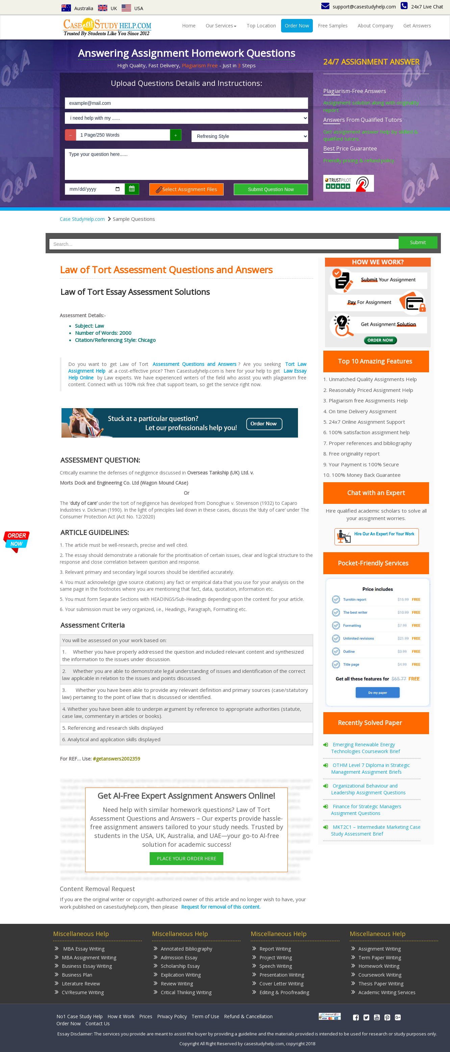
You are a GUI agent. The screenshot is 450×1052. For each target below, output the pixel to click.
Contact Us (97, 1023)
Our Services (221, 25)
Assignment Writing (376, 948)
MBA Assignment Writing (85, 957)
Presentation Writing (278, 974)
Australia (77, 8)
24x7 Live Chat (422, 6)
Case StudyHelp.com (82, 219)
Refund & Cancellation (248, 1016)
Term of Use (205, 1016)
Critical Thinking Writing (182, 992)
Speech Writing (272, 965)
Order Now (297, 25)
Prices (145, 1016)
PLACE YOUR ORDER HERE (186, 858)
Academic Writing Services (383, 992)
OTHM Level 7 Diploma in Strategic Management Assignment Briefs (370, 768)
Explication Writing (177, 974)
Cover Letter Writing (277, 983)
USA (133, 8)
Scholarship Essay (177, 965)
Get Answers (417, 25)
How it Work (120, 1016)
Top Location (261, 25)
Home (189, 25)
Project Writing (272, 957)
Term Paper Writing (376, 957)
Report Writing (271, 948)
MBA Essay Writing (79, 948)
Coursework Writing (376, 974)
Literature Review (77, 983)
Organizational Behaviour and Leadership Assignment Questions (368, 789)
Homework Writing (375, 965)
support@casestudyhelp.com (358, 6)
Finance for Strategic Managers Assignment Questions (366, 809)
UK (107, 8)
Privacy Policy (172, 1016)
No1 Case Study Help (79, 1016)
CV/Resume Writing (79, 992)
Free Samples (333, 25)
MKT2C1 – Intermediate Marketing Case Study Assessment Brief (376, 830)
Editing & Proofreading (280, 992)
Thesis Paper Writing (377, 983)
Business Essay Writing (83, 965)
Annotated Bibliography (183, 948)
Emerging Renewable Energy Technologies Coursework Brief (365, 747)
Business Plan (73, 974)
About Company (375, 25)
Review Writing (173, 983)
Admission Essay (175, 957)
